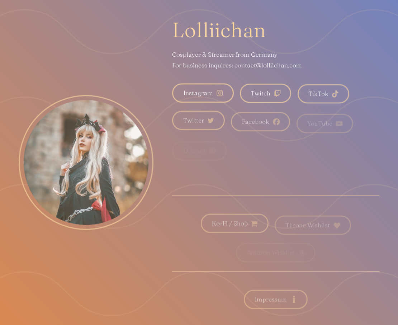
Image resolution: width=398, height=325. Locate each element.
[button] (202, 93)
